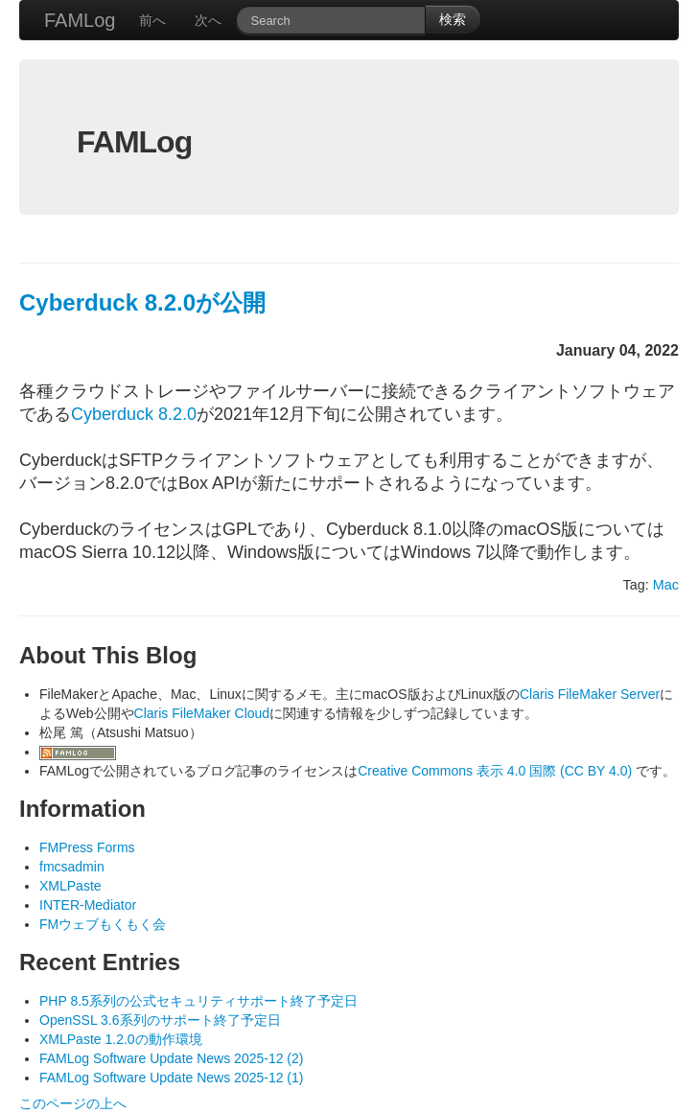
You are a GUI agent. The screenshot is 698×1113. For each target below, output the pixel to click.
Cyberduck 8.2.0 (134, 414)
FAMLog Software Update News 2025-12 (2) (171, 1058)
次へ (208, 20)
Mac (666, 584)
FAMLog (79, 20)
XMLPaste (70, 885)
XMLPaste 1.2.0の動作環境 (120, 1039)
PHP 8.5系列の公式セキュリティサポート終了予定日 (198, 1001)
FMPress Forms (87, 847)
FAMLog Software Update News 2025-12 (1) (171, 1077)
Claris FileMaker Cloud (202, 713)
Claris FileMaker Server (590, 694)
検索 (452, 19)
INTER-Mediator (87, 905)
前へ (152, 20)
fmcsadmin (72, 866)
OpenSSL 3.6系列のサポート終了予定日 (160, 1020)
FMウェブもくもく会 (102, 924)
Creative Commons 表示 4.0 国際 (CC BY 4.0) (497, 770)
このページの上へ (73, 1103)
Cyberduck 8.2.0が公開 (142, 302)
